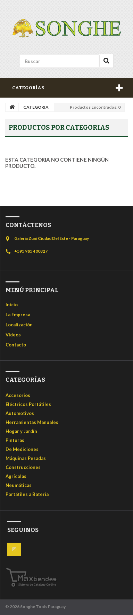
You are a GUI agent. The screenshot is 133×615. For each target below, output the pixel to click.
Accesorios (18, 395)
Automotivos (20, 413)
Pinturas (15, 440)
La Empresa (18, 314)
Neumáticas (19, 485)
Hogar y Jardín (21, 431)
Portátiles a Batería (27, 494)
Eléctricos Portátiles (28, 404)
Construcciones (23, 467)
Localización (19, 324)
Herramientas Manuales (32, 422)
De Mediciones (22, 449)
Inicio (12, 304)
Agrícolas (16, 476)
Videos (13, 334)
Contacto (16, 344)
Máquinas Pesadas (26, 458)
